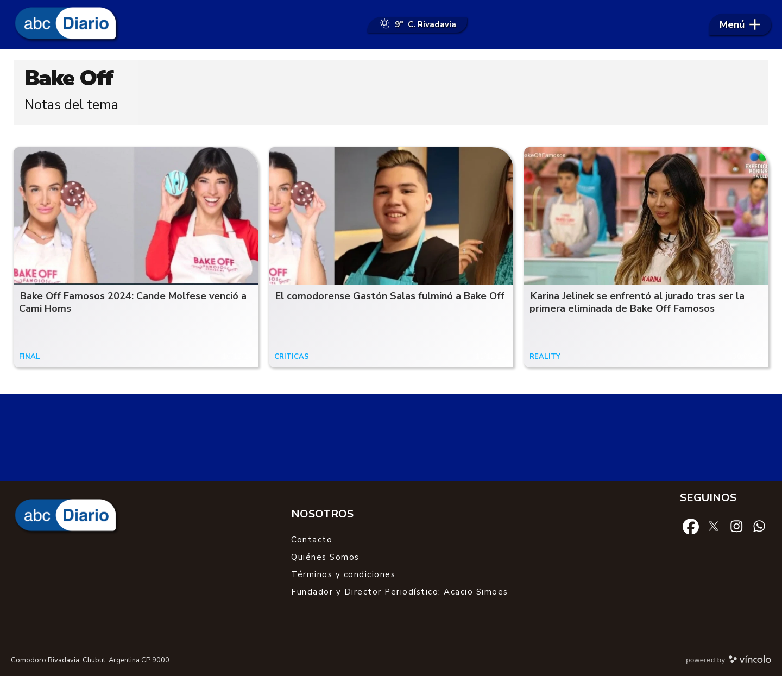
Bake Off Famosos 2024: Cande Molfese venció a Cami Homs (133, 302)
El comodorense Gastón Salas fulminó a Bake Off (389, 295)
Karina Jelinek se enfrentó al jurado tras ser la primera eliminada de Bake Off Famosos (637, 302)
